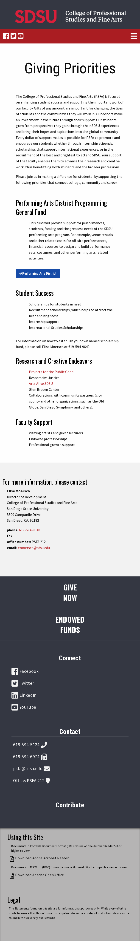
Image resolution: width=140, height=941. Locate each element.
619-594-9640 (29, 530)
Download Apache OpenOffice (39, 874)
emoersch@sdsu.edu (34, 547)
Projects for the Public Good (51, 371)
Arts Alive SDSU (41, 383)
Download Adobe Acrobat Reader (42, 858)
